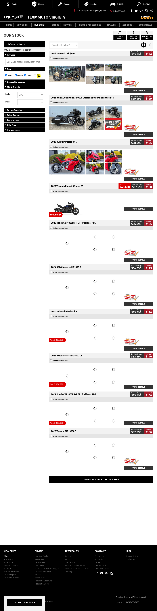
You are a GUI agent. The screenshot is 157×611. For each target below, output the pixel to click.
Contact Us (99, 556)
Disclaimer (130, 559)
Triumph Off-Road (11, 577)
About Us (129, 24)
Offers (55, 24)
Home (9, 24)
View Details (138, 90)
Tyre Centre (70, 562)
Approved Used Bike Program (47, 568)
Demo (19, 75)
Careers (98, 562)
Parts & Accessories (91, 24)
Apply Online (40, 577)
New (8, 75)
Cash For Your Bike (43, 571)
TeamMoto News (102, 568)
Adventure (8, 562)
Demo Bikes (40, 562)
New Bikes (23, 24)
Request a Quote (42, 583)
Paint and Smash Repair (75, 565)
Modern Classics (11, 565)
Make (7, 94)
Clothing (68, 571)
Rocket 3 (7, 568)
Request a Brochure (43, 580)
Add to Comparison (60, 58)
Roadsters (8, 559)
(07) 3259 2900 (119, 10)
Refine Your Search (15, 44)
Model (8, 101)
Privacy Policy (132, 556)
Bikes (6, 556)
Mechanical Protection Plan (76, 568)
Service (68, 24)
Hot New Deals (41, 556)
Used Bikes (39, 565)
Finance (112, 24)
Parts (67, 559)
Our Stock (41, 24)
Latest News (145, 24)
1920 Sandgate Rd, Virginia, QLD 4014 (91, 10)
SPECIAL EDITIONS (11, 571)
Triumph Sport (10, 574)
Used (27, 75)
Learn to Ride (100, 565)
